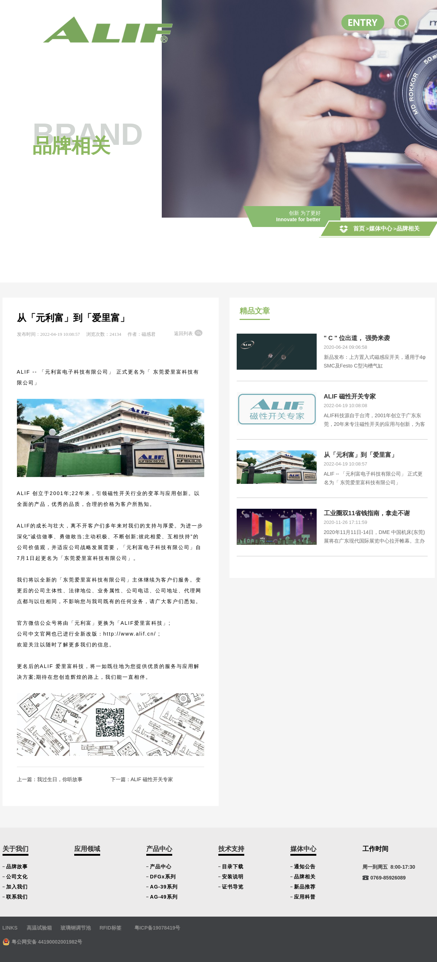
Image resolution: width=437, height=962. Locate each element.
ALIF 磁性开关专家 (152, 779)
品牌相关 (407, 229)
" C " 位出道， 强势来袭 (357, 338)
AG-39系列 (163, 887)
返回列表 (189, 333)
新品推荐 (305, 887)
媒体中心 (380, 229)
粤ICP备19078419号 (157, 928)
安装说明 (233, 876)
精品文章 (255, 311)
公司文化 (17, 876)
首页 (358, 229)
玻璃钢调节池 (76, 928)
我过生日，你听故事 (60, 779)
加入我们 (17, 887)
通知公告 (305, 866)
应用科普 (305, 897)
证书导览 (233, 887)
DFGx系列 (162, 876)
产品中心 (159, 848)
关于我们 (15, 848)
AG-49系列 (163, 897)
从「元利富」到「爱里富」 (360, 454)
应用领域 (87, 848)
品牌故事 (17, 866)
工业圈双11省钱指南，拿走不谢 (367, 513)
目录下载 (233, 866)
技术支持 (231, 848)
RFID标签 (110, 928)
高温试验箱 (39, 928)
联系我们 (17, 897)
